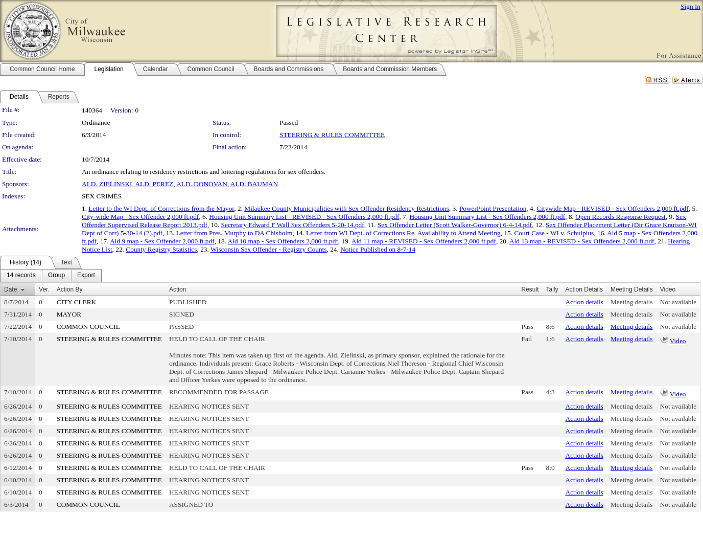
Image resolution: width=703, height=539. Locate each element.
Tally (552, 289)
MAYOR (69, 314)
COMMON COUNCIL (88, 326)
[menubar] (51, 275)
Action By (70, 289)
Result (530, 289)
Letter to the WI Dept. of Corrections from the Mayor (161, 208)
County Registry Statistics (161, 249)
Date (10, 289)
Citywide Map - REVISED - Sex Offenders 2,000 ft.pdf (612, 208)
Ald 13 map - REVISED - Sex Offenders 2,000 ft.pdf (581, 241)
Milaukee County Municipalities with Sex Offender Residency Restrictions (346, 208)
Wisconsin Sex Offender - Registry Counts (268, 249)
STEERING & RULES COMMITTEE (332, 135)
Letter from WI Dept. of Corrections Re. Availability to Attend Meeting (403, 233)
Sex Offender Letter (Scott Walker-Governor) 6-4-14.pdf (455, 225)
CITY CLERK (77, 302)
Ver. (44, 289)
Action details (584, 302)
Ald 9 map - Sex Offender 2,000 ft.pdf (162, 241)
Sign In (690, 6)
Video (678, 341)
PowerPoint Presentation (492, 208)
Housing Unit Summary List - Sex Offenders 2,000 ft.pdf (487, 216)
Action (177, 289)
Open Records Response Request (620, 216)
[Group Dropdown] (56, 276)
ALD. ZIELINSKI (107, 184)
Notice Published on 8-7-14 (377, 249)
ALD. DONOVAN (201, 184)
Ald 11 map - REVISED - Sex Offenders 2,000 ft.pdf (424, 241)
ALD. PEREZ (154, 184)
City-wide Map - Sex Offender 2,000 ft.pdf (140, 216)
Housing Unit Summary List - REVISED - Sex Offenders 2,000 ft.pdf (304, 216)
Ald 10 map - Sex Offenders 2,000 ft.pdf (283, 241)
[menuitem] (21, 276)
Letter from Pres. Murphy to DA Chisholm (234, 233)
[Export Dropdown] (86, 276)
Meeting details (632, 302)
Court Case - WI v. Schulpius (554, 233)
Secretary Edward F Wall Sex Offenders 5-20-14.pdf (292, 225)
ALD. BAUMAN (254, 184)
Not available (678, 302)
